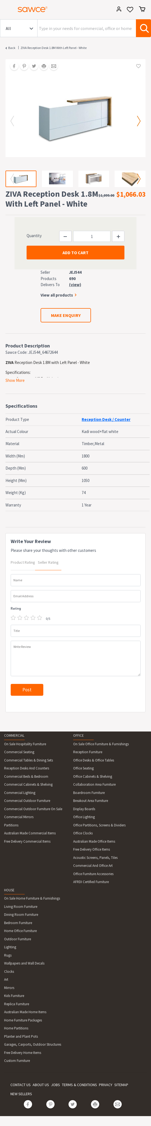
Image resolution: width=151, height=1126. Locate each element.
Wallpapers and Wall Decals (24, 963)
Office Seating (83, 768)
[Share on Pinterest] (22, 66)
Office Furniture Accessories (93, 874)
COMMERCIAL (14, 735)
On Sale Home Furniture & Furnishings (32, 898)
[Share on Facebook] (12, 66)
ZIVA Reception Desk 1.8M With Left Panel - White (54, 48)
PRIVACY (105, 1084)
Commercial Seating (19, 752)
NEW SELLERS (21, 1093)
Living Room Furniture (20, 906)
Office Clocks (83, 833)
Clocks (9, 971)
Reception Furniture (87, 752)
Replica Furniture (16, 1004)
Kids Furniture (14, 995)
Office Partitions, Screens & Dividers (99, 825)
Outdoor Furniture (17, 939)
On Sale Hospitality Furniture (25, 744)
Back (11, 48)
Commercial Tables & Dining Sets (28, 760)
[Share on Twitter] (32, 66)
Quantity (34, 235)
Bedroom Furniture (18, 922)
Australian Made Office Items (94, 841)
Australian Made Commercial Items (30, 833)
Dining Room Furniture (21, 914)
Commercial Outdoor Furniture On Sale (33, 809)
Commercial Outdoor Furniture (27, 800)
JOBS (55, 1084)
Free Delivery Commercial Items (27, 841)
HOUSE (9, 890)
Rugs (8, 955)
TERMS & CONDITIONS (79, 1084)
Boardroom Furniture (89, 792)
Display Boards (84, 809)
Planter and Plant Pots (21, 1036)
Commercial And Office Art (93, 865)
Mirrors (9, 987)
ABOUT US (41, 1084)
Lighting (10, 947)
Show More (15, 380)
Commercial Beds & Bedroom (26, 776)
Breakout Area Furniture (90, 800)
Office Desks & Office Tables (93, 760)
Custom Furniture (17, 1060)
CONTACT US (20, 1084)
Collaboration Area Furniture (94, 784)
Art (6, 979)
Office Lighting (84, 817)
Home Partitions (16, 1028)
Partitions (11, 825)
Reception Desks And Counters (26, 768)
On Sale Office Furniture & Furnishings (101, 744)
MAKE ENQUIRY (66, 315)
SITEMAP (121, 1084)
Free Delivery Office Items (91, 849)
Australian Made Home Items (25, 1012)
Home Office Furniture (20, 930)
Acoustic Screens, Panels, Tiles (95, 857)
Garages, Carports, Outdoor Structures (32, 1044)
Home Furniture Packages (23, 1020)
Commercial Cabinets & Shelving (28, 784)
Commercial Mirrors (18, 817)
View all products (57, 295)
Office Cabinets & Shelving (92, 776)
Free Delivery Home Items (22, 1052)
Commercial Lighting (19, 792)
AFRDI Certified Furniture (91, 882)
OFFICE (78, 735)
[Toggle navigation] (6, 10)
